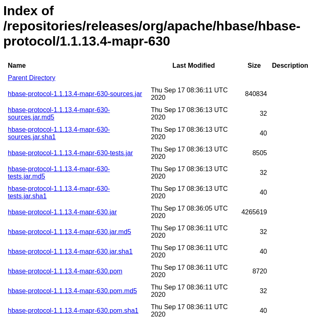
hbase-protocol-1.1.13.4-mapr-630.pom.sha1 (73, 310)
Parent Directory (32, 77)
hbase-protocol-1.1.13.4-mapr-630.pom (65, 271)
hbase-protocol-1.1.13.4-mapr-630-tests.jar (70, 152)
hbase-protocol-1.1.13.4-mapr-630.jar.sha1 (70, 251)
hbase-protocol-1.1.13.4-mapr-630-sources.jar (75, 93)
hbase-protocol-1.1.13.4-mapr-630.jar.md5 (69, 231)
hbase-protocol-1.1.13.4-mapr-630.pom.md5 (72, 290)
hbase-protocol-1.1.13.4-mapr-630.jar (62, 212)
